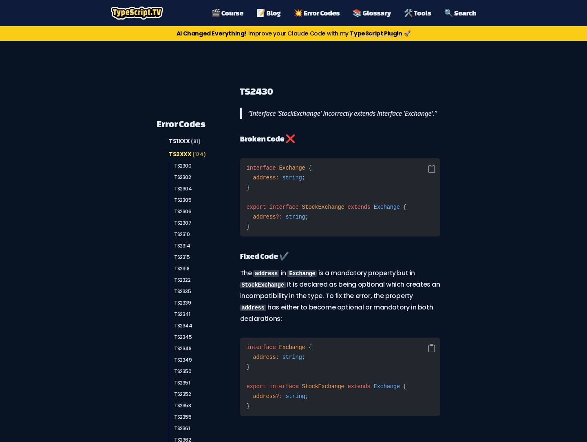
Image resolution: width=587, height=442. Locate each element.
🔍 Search (460, 13)
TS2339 (182, 302)
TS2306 (183, 211)
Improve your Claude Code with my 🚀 (293, 33)
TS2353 (182, 405)
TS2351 (182, 382)
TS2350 (183, 371)
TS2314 (182, 245)
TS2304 (183, 188)
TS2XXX (187, 154)
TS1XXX (185, 141)
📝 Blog (268, 13)
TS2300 (183, 165)
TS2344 (183, 325)
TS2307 (183, 222)
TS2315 (182, 257)
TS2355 (183, 416)
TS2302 (182, 177)
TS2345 (183, 337)
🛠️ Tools (417, 13)
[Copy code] (432, 169)
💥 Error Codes (317, 13)
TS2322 (182, 279)
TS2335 (182, 291)
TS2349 (183, 359)
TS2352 (182, 394)
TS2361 (182, 428)
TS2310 (182, 234)
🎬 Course (228, 13)
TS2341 (182, 314)
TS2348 (183, 348)
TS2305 (183, 200)
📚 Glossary (372, 13)
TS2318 (182, 268)
